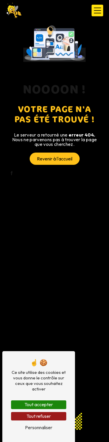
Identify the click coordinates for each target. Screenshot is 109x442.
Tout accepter (38, 404)
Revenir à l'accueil (54, 159)
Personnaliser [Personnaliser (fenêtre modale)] (38, 427)
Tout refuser (38, 416)
